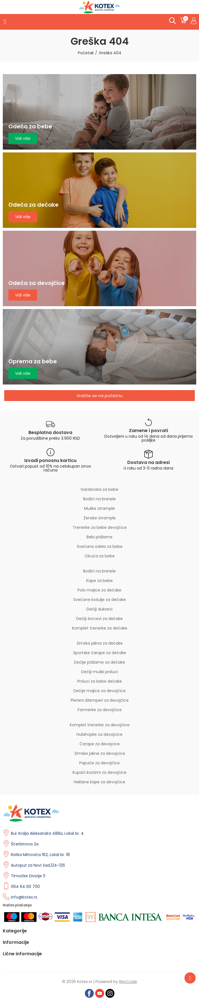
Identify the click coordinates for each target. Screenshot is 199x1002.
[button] (99, 395)
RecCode (128, 981)
